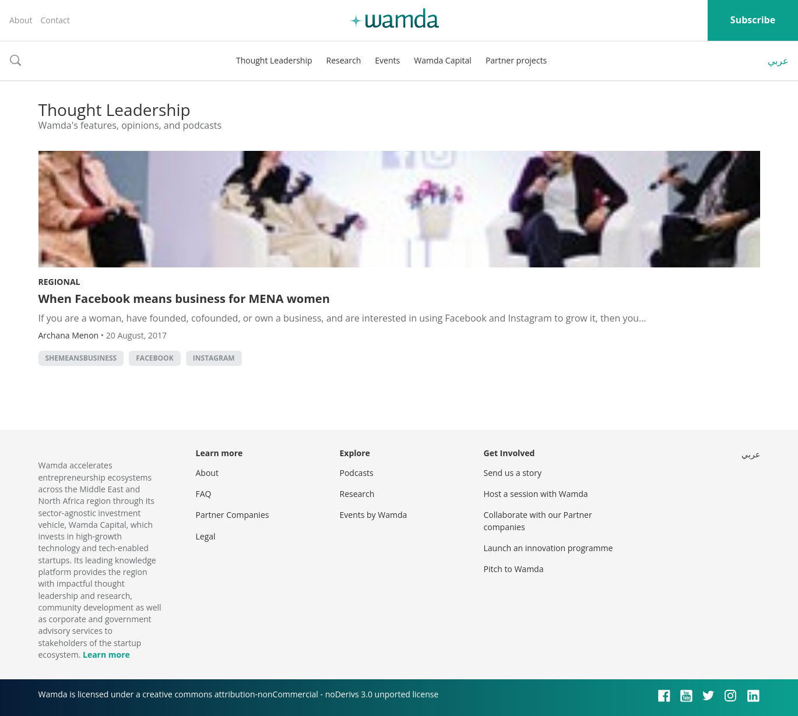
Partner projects (516, 60)
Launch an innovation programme (548, 547)
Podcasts (357, 472)
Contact (54, 20)
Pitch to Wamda (514, 568)
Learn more (106, 654)
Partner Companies (232, 514)
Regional (59, 281)
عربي (778, 60)
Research (343, 60)
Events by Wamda (373, 514)
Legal (206, 536)
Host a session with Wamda (536, 493)
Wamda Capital (443, 60)
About (20, 20)
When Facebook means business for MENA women (184, 298)
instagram (214, 358)
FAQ (204, 493)
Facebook (154, 358)
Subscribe (752, 19)
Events (387, 60)
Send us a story (513, 472)
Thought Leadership (274, 60)
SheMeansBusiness (81, 358)
